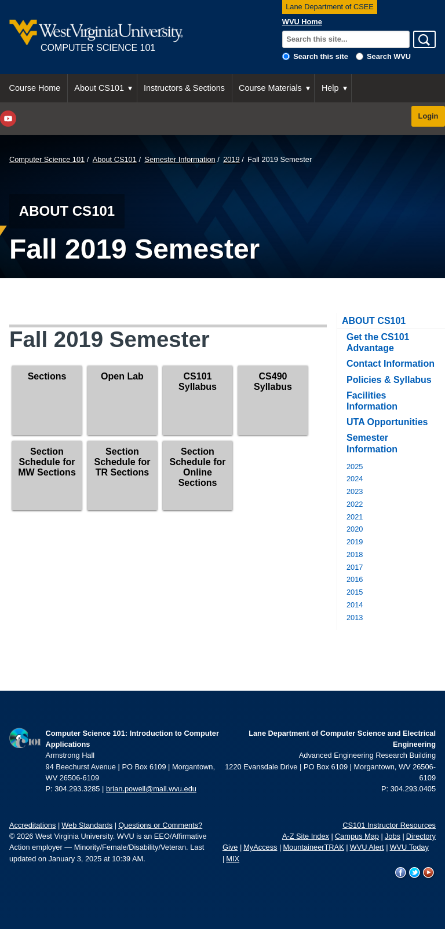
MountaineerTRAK (313, 847)
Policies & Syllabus (389, 380)
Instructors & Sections (184, 88)
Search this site (320, 56)
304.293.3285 (77, 788)
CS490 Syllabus (273, 381)
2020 (354, 529)
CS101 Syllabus (197, 381)
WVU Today (409, 847)
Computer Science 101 (47, 159)
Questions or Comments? (160, 825)
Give (230, 847)
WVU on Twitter (415, 873)
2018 (354, 554)
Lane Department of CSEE (330, 6)
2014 (354, 604)
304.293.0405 (413, 788)
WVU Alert (367, 847)
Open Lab (122, 376)
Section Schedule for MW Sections (47, 462)
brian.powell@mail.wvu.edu (151, 788)
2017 (354, 567)
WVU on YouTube (429, 873)
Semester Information (179, 159)
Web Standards (86, 825)
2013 (354, 617)
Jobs (392, 836)
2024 (354, 478)
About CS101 (99, 88)
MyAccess (260, 847)
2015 (354, 592)
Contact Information (390, 363)
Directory (421, 836)
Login (428, 116)
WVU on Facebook (401, 873)
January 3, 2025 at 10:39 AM (96, 858)
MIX (232, 858)
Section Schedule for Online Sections (198, 467)
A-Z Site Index (305, 836)
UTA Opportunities (387, 422)
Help (330, 88)
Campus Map (357, 836)
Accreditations (32, 825)
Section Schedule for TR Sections (122, 462)
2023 (354, 491)
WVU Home (302, 21)
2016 (354, 579)
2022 (354, 504)
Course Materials (270, 88)
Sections (47, 376)
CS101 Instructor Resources (389, 825)
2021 (354, 517)
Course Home (35, 88)
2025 (354, 466)
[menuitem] (35, 88)
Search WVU (389, 56)
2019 (231, 159)
